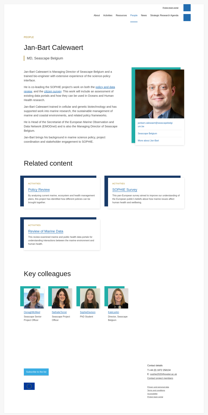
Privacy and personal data (158, 384)
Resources (121, 13)
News (144, 13)
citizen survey (52, 88)
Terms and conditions (156, 388)
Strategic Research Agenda (164, 13)
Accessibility (152, 391)
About (97, 13)
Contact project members (160, 376)
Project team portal (170, 8)
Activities (107, 13)
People (134, 13)
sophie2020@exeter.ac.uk (163, 371)
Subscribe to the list (36, 369)
